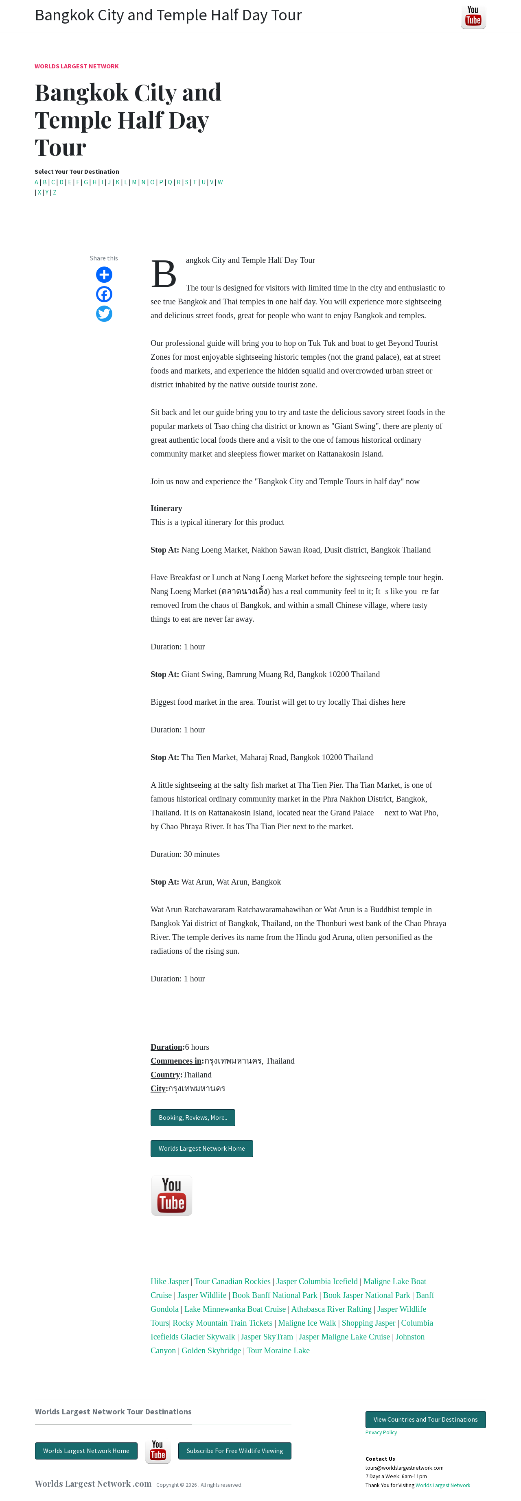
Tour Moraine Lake (278, 1350)
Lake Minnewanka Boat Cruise (235, 1308)
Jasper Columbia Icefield (317, 1281)
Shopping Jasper (369, 1322)
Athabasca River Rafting (331, 1308)
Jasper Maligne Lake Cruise (344, 1336)
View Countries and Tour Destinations (426, 1419)
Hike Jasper (170, 1281)
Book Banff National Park (274, 1295)
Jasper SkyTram (267, 1336)
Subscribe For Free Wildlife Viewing (235, 1450)
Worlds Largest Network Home (202, 1148)
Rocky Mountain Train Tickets (222, 1322)
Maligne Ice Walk (307, 1322)
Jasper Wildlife (201, 1295)
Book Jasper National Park (366, 1295)
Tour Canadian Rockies (233, 1281)
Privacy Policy (381, 1432)
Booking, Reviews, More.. (193, 1117)
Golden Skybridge (211, 1350)
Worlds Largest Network (77, 66)
